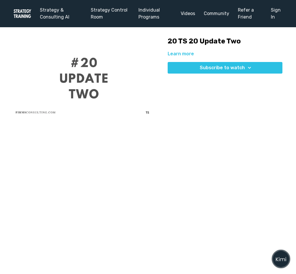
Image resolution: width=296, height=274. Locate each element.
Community (216, 13)
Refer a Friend (246, 13)
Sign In (276, 13)
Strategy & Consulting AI (54, 13)
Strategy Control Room (109, 13)
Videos (188, 13)
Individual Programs (149, 13)
